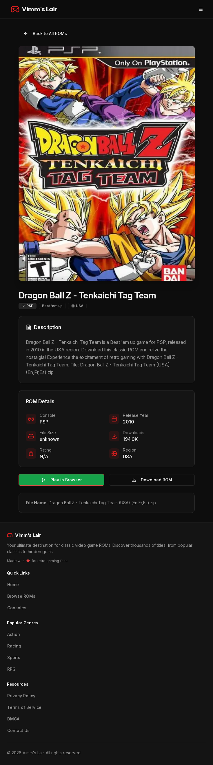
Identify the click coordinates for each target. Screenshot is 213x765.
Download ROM (152, 479)
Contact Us (18, 730)
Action (13, 634)
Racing (14, 645)
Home (13, 584)
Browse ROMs (21, 596)
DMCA (13, 718)
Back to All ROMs (45, 33)
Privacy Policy (21, 695)
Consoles (16, 607)
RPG (11, 669)
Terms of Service (24, 707)
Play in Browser (61, 479)
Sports (13, 657)
